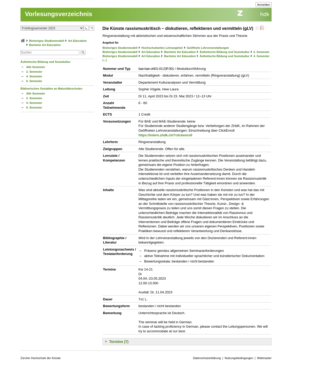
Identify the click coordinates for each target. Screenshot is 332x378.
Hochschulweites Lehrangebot (162, 47)
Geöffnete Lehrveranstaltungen (208, 47)
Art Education (77, 40)
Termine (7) (118, 342)
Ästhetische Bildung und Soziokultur (45, 61)
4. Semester (34, 76)
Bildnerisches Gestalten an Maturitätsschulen (51, 88)
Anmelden (263, 4)
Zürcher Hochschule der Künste (40, 358)
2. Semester (34, 71)
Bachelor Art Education (45, 44)
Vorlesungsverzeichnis (58, 13)
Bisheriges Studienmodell (46, 40)
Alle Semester (35, 67)
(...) (104, 60)
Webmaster (264, 358)
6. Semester (34, 81)
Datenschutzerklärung (207, 358)
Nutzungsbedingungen (239, 358)
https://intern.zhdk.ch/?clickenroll (165, 135)
